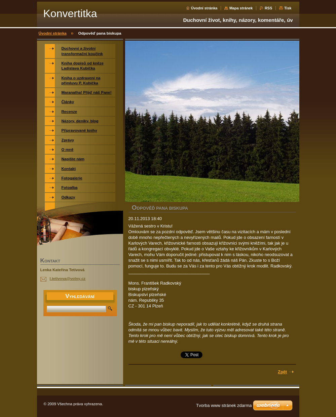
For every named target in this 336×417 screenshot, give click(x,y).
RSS (268, 8)
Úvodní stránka (204, 8)
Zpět (282, 371)
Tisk (288, 8)
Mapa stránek (241, 8)
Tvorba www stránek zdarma (224, 405)
